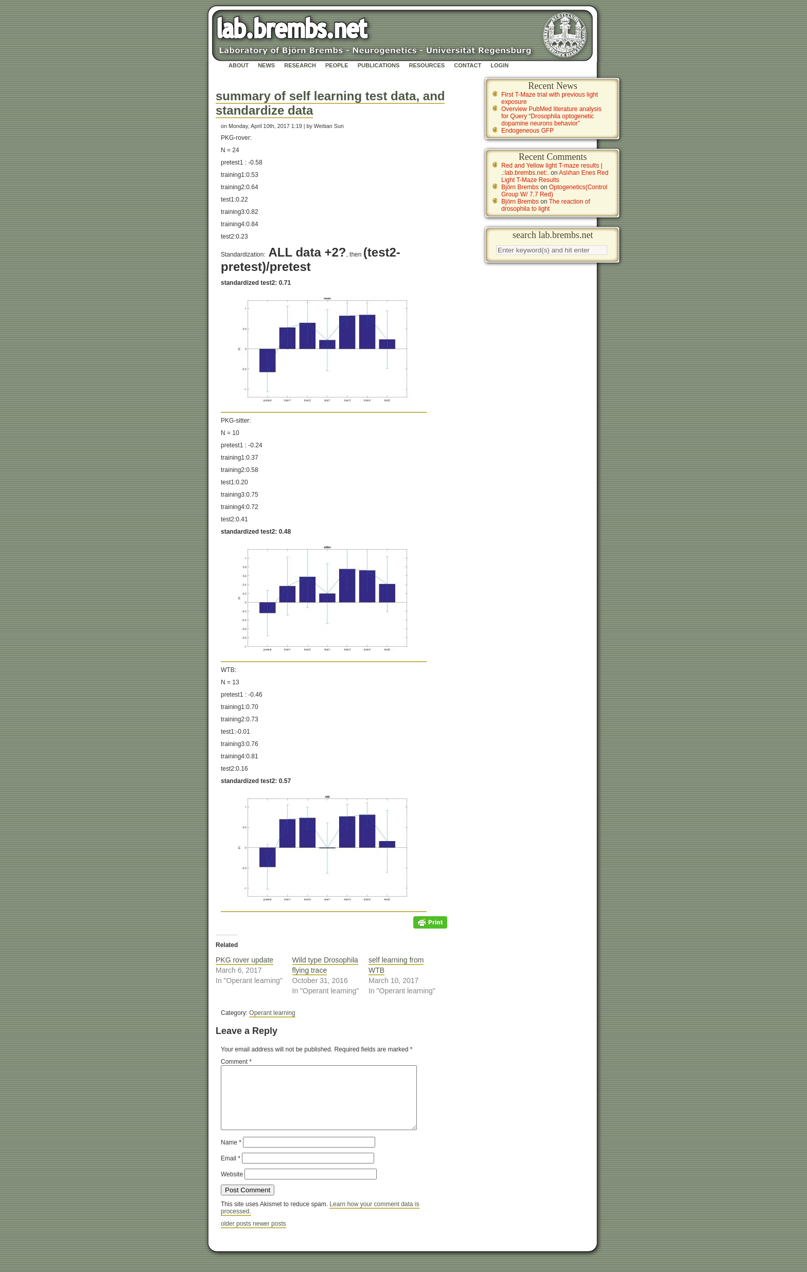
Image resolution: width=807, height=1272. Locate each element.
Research (300, 65)
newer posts (269, 1236)
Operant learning (272, 1012)
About (239, 65)
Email (230, 1170)
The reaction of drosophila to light (545, 205)
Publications (379, 65)
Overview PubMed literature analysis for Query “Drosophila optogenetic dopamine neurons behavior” (551, 116)
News (266, 65)
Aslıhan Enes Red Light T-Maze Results (554, 176)
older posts (237, 1236)
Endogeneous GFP (527, 130)
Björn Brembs (520, 187)
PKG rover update (244, 960)
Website (232, 1186)
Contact (467, 65)
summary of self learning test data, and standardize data (330, 103)
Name (231, 1154)
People (336, 65)
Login (499, 65)
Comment (236, 1061)
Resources (427, 65)
